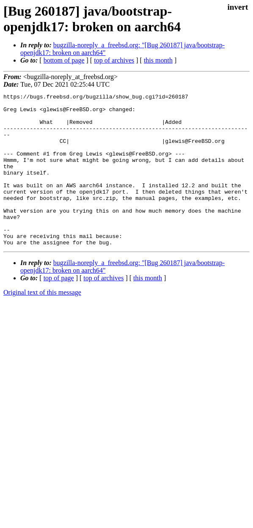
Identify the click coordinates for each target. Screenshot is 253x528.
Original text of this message (42, 322)
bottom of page (64, 60)
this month (158, 60)
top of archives (114, 60)
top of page (59, 308)
